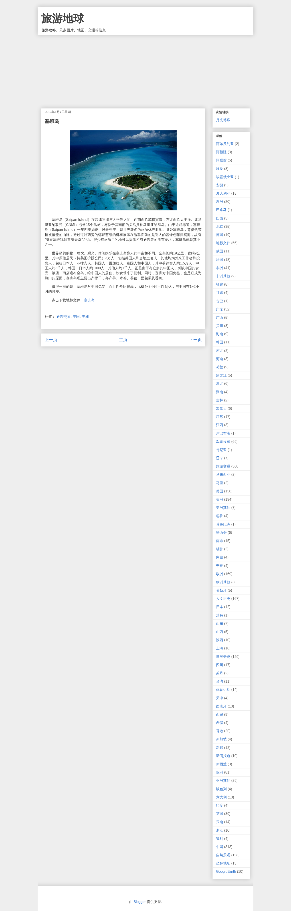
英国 (219, 814)
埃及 (219, 169)
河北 (219, 351)
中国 (219, 847)
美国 (76, 316)
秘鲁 (219, 516)
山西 (219, 632)
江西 (219, 425)
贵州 (219, 326)
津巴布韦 (223, 433)
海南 (219, 334)
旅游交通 (63, 316)
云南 (219, 822)
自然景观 (223, 855)
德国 (219, 235)
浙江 (219, 830)
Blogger (139, 902)
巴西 (219, 218)
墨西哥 (221, 532)
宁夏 (219, 566)
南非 (219, 541)
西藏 (219, 714)
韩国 (219, 342)
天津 (219, 698)
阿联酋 (221, 160)
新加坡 (221, 739)
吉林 (219, 400)
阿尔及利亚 (225, 144)
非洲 (219, 268)
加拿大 (221, 408)
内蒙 (219, 557)
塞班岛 (89, 300)
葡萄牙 (221, 590)
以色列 (221, 789)
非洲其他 (223, 276)
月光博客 (223, 120)
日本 (219, 607)
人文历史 (223, 599)
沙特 (219, 615)
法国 (219, 260)
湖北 (219, 383)
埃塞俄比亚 (225, 177)
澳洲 (219, 202)
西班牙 (221, 706)
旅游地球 (62, 18)
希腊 (219, 723)
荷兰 (219, 367)
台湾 (219, 681)
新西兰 (221, 764)
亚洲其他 (223, 780)
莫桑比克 (223, 524)
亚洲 (219, 772)
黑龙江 (221, 375)
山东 (219, 623)
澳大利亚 (223, 193)
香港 (219, 731)
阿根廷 (221, 152)
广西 (219, 317)
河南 (219, 359)
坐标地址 (223, 863)
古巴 (219, 301)
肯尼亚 (221, 450)
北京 (219, 226)
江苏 (219, 417)
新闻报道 (223, 756)
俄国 (219, 251)
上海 (219, 648)
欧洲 (219, 574)
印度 (219, 805)
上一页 (51, 339)
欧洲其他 (223, 582)
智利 (219, 838)
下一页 (195, 339)
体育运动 (223, 689)
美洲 (85, 316)
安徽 (219, 185)
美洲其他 (223, 508)
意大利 (221, 797)
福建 (219, 284)
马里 (219, 483)
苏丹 (219, 673)
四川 (219, 665)
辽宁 (219, 458)
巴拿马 (221, 210)
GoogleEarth (226, 871)
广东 (219, 309)
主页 (123, 339)
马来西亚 (223, 474)
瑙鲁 (219, 549)
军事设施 (223, 441)
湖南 (219, 392)
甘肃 (219, 292)
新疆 (219, 748)
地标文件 (223, 243)
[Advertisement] (145, 68)
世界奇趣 (223, 657)
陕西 (219, 640)
